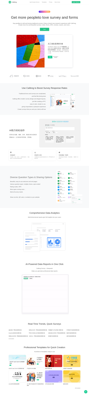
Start (44, 29)
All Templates (11, 338)
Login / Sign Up (76, 2)
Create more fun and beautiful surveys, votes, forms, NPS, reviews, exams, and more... (44, 25)
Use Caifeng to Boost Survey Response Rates (44, 88)
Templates (44, 2)
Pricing (50, 2)
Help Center (57, 2)
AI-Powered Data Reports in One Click (44, 264)
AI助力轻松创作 (17, 130)
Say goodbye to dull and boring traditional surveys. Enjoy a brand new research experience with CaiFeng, (44, 23)
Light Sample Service (34, 2)
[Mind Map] (17, 362)
